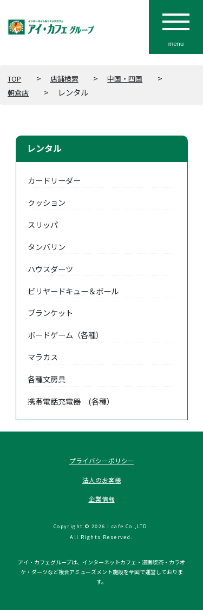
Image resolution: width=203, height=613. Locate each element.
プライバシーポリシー (102, 461)
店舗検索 (69, 78)
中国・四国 (133, 78)
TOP (16, 78)
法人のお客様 (102, 481)
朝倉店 (19, 92)
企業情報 (102, 501)
